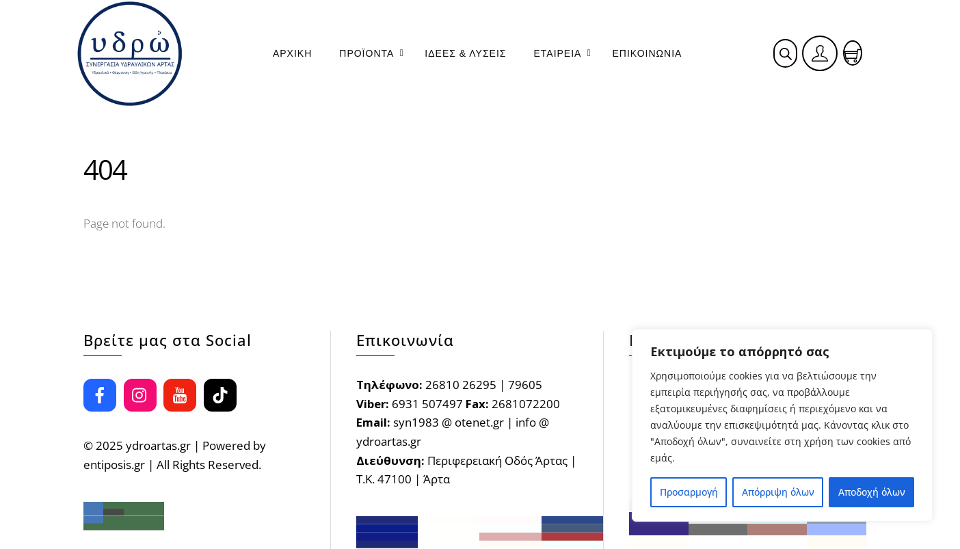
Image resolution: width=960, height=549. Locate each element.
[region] (782, 425)
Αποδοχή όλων (871, 491)
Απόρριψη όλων (778, 491)
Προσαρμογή (689, 491)
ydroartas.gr (158, 445)
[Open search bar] (785, 53)
